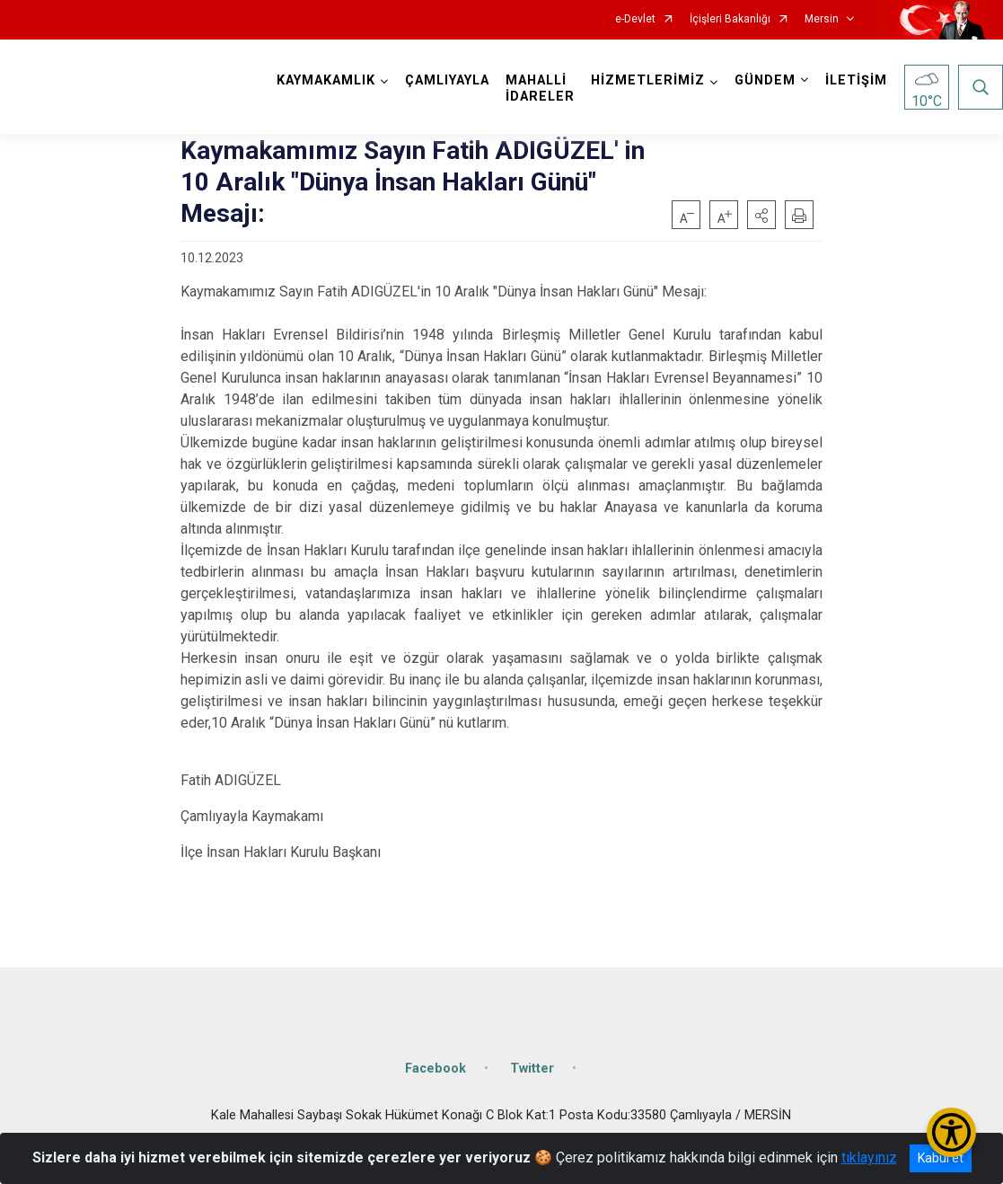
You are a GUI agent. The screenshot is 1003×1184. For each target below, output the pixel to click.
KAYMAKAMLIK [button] (326, 80)
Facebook (435, 1068)
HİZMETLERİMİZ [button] (648, 80)
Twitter (532, 1068)
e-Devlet (635, 19)
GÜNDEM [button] (765, 80)
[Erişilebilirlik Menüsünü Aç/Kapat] (951, 1132)
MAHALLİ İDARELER (540, 88)
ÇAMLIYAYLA (447, 80)
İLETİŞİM (856, 80)
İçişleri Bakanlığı (730, 19)
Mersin (822, 19)
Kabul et (940, 1158)
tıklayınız (869, 1157)
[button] (761, 214)
